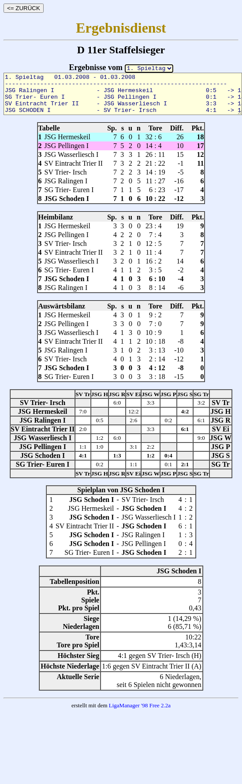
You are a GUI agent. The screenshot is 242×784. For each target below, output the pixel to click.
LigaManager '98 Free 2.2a (140, 705)
